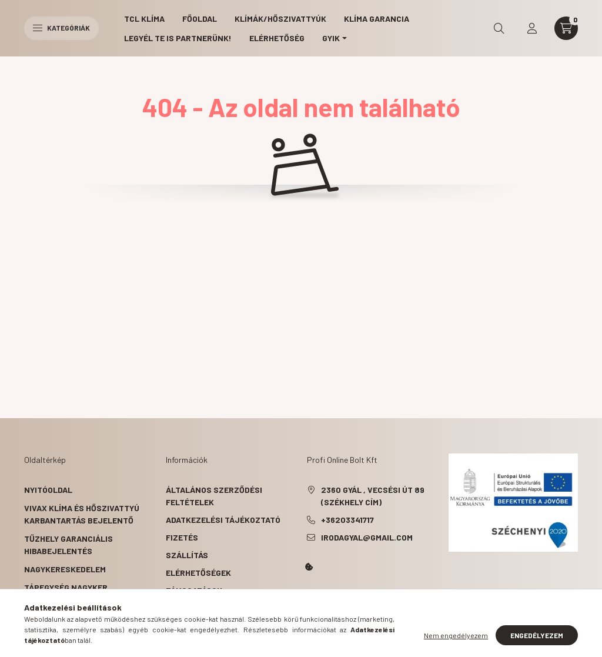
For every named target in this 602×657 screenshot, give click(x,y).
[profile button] (532, 28)
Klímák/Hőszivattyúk (280, 19)
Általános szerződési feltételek (214, 496)
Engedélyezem (536, 635)
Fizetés (182, 537)
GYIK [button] (331, 38)
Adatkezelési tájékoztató (223, 520)
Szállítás (187, 555)
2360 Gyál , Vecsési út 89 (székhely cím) (372, 496)
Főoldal (199, 19)
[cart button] (566, 28)
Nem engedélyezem (456, 635)
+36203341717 (347, 520)
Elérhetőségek (198, 573)
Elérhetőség (277, 38)
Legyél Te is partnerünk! (178, 38)
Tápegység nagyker (66, 587)
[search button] (499, 28)
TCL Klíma (144, 19)
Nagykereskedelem (65, 569)
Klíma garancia (376, 19)
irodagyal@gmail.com (367, 537)
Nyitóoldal (48, 490)
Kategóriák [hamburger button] (61, 28)
